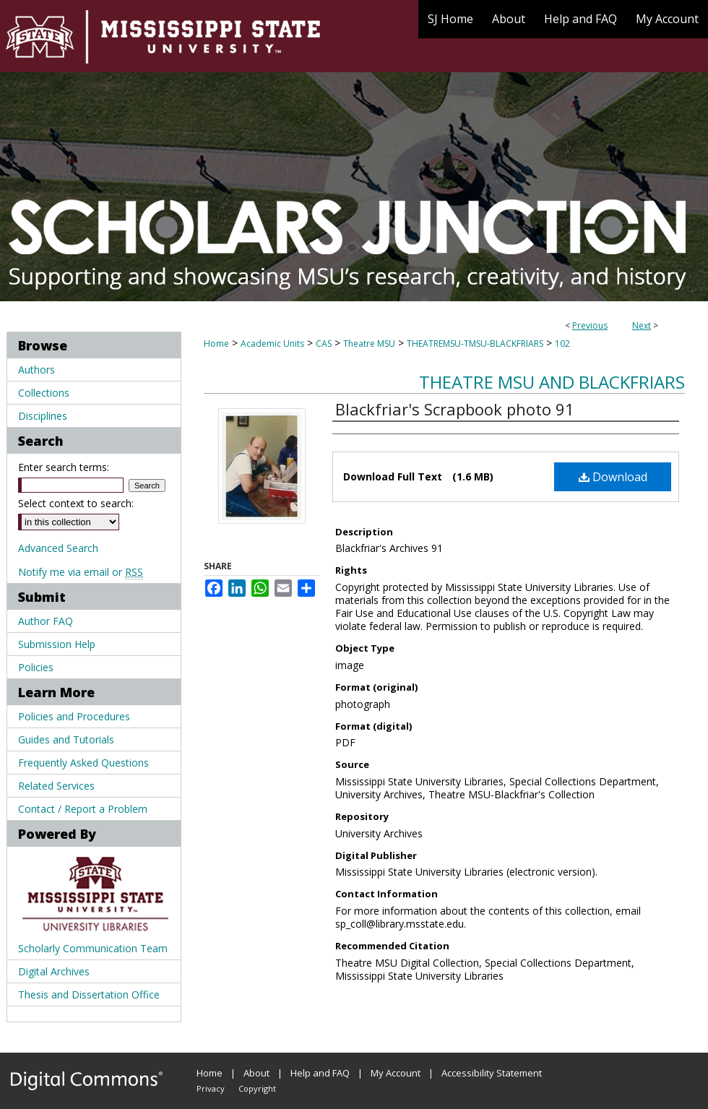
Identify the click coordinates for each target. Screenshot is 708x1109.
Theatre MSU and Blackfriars (552, 382)
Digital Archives (54, 971)
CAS (324, 343)
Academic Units (272, 343)
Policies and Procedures (74, 716)
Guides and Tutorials (66, 739)
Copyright (257, 1088)
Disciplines (42, 416)
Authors (36, 369)
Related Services (56, 786)
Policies (35, 667)
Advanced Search (58, 548)
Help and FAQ (320, 1072)
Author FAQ (45, 621)
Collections (43, 393)
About (256, 1072)
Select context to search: (76, 503)
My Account (395, 1072)
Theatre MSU (369, 343)
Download (613, 477)
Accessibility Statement (491, 1072)
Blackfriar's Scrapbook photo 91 (454, 409)
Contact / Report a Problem (82, 809)
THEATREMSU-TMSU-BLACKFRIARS (475, 343)
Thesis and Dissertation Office (89, 994)
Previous (590, 325)
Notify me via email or (80, 572)
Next (641, 325)
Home (216, 343)
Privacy (211, 1088)
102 (562, 343)
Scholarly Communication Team (93, 948)
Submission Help (56, 644)
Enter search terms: (63, 467)
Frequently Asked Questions (83, 762)
